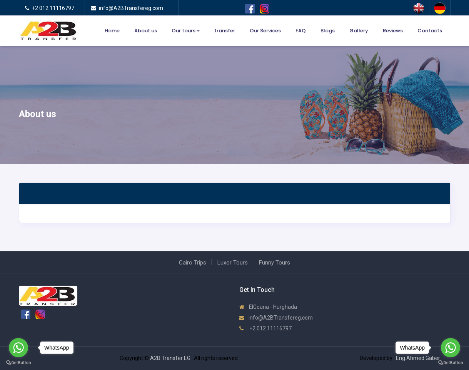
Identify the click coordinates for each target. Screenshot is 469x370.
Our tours (186, 31)
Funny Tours (274, 262)
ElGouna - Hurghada (268, 307)
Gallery (358, 30)
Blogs (327, 30)
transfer (224, 30)
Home (112, 30)
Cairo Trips (192, 262)
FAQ (300, 30)
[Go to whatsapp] (450, 347)
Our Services (265, 30)
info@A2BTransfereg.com (276, 318)
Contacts (429, 30)
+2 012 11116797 (265, 328)
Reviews (393, 30)
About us (145, 30)
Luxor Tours (232, 262)
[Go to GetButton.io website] (450, 362)
